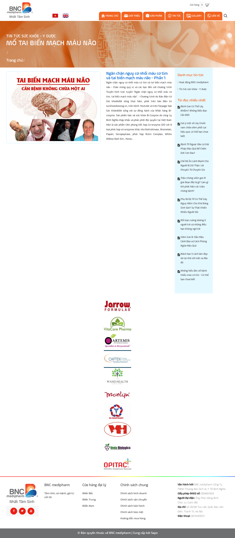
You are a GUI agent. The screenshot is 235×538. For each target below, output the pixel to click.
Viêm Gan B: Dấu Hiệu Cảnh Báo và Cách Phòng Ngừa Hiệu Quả (194, 241)
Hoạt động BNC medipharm (193, 82)
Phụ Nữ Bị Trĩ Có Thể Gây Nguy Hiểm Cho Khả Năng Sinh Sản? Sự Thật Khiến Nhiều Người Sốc (194, 205)
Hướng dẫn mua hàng (132, 518)
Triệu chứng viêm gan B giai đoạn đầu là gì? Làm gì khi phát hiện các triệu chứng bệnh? (194, 184)
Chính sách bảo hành (132, 506)
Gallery (194, 16)
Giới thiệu (132, 15)
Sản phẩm (154, 16)
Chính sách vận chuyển (133, 499)
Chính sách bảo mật (131, 512)
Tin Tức (174, 16)
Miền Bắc (87, 493)
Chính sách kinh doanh (133, 493)
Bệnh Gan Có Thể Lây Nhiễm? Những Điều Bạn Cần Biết (194, 110)
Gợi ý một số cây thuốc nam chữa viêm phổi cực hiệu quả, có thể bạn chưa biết (194, 130)
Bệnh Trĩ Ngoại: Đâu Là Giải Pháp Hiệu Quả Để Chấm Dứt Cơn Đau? (195, 148)
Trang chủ (109, 15)
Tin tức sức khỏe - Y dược (31, 36)
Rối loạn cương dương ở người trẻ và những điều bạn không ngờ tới (193, 224)
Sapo (154, 533)
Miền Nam (88, 506)
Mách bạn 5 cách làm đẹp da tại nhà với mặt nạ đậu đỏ (194, 258)
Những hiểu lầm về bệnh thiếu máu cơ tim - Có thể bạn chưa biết (195, 275)
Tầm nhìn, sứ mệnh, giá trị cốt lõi (59, 495)
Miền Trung (89, 499)
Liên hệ (213, 15)
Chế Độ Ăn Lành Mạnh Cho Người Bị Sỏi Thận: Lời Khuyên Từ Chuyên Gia (195, 165)
